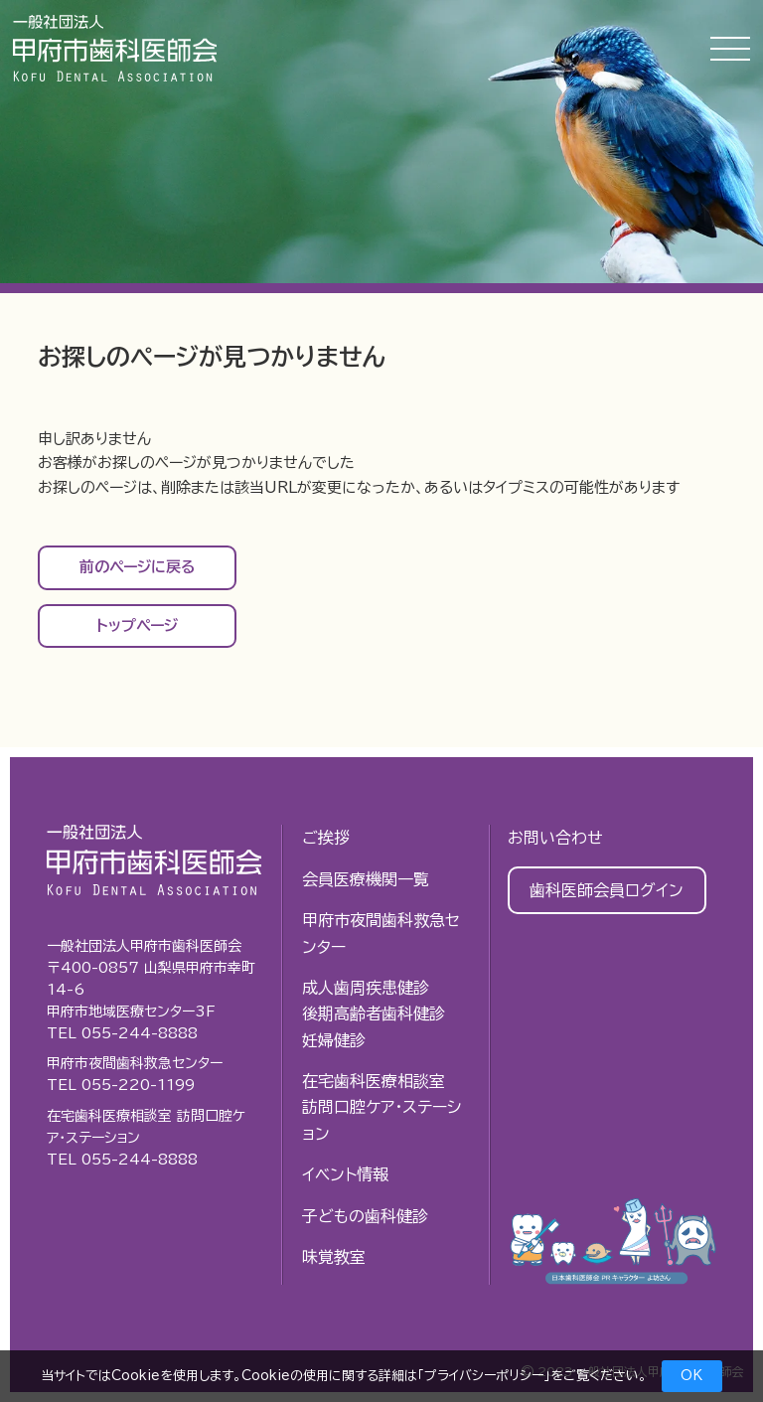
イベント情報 (345, 1174)
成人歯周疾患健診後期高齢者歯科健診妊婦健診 (373, 1014)
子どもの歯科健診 (365, 1216)
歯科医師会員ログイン (607, 890)
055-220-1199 (138, 1085)
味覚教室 (334, 1257)
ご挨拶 (326, 838)
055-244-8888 (139, 1033)
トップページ (137, 625)
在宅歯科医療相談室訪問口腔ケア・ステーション (381, 1107)
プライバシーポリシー (483, 1375)
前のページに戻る (137, 566)
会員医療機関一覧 (365, 879)
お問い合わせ (555, 838)
